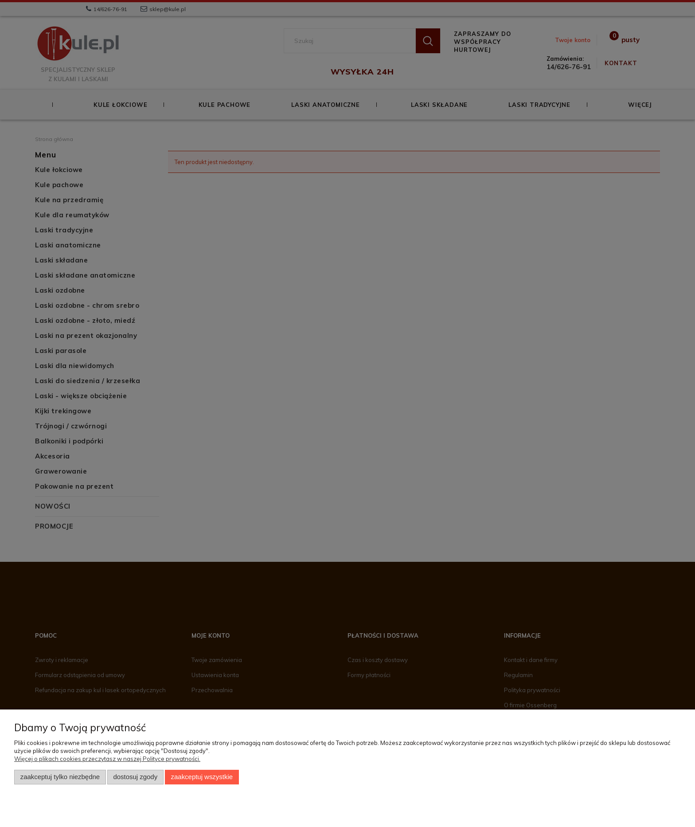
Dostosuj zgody (135, 777)
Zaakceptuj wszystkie (202, 777)
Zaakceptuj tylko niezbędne (60, 777)
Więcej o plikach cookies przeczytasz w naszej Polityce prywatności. (107, 758)
